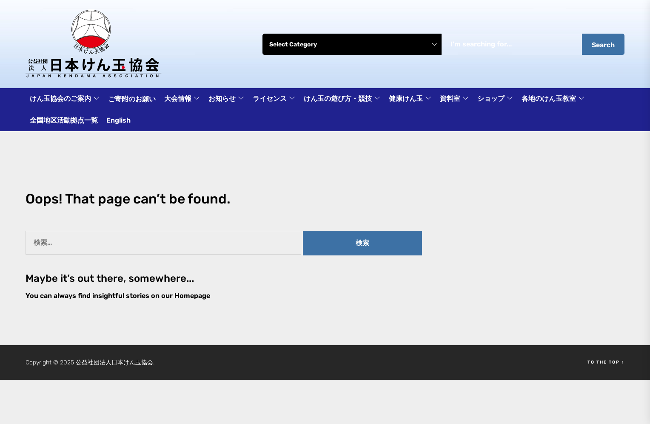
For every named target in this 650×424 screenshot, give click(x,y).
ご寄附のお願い (132, 99)
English (118, 120)
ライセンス (274, 99)
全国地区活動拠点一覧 (64, 120)
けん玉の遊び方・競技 (342, 99)
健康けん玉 (410, 99)
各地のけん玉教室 (553, 99)
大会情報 (182, 99)
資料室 (454, 99)
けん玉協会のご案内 (65, 99)
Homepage (192, 296)
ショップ (495, 99)
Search (603, 45)
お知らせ (226, 99)
